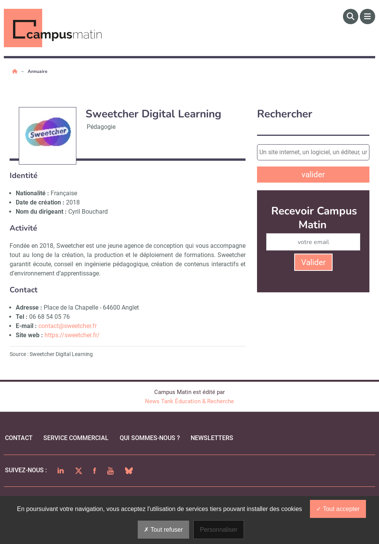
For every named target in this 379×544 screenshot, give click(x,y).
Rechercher (284, 114)
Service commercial (76, 438)
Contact (19, 438)
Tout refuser (163, 529)
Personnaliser (218, 529)
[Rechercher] (350, 16)
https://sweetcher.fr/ (72, 335)
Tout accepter (337, 509)
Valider (313, 262)
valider (313, 174)
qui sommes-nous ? (150, 438)
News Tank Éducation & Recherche (189, 401)
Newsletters (212, 438)
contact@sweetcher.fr (68, 326)
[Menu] (367, 16)
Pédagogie (101, 126)
